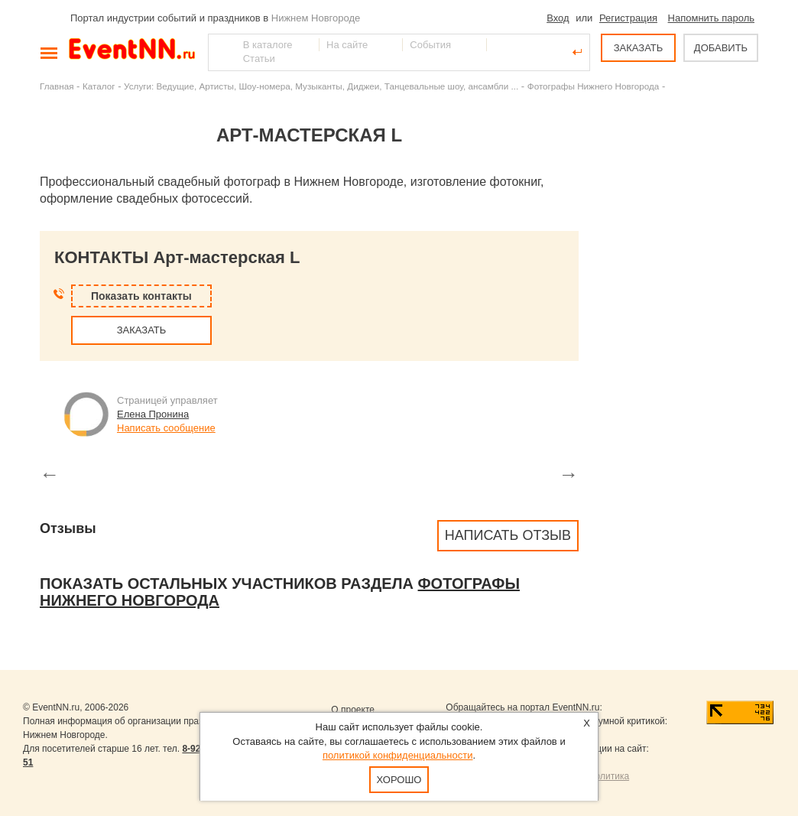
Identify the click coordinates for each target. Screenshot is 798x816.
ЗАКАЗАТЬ (638, 48)
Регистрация (628, 18)
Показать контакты (141, 296)
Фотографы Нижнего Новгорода (593, 86)
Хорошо (399, 779)
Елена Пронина (153, 414)
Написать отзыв (508, 535)
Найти (220, 52)
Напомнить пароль (711, 18)
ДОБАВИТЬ (721, 48)
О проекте (353, 709)
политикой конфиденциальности (398, 755)
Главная (56, 86)
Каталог (99, 86)
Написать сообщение (166, 428)
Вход (558, 18)
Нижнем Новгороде (316, 18)
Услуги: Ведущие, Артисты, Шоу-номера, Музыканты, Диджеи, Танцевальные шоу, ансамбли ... (321, 86)
